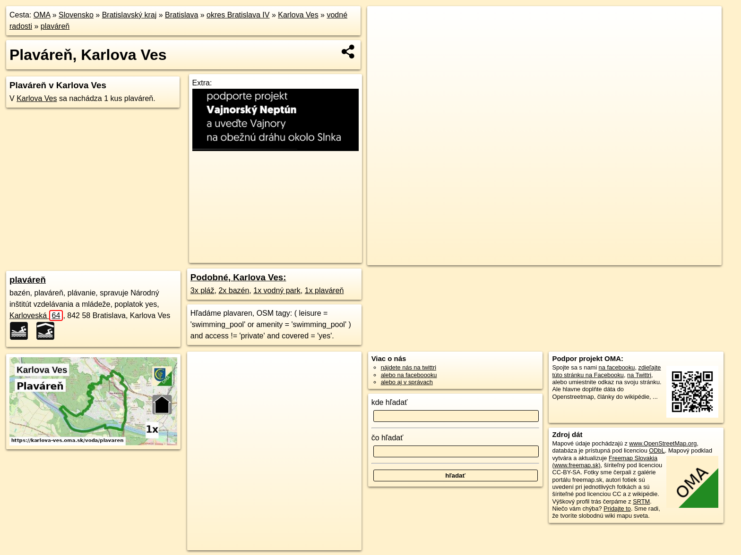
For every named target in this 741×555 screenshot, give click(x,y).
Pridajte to (617, 508)
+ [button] (383, 22)
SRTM (641, 501)
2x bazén (233, 290)
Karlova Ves (298, 15)
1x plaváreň (324, 290)
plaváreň (55, 26)
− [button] (383, 37)
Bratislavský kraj (129, 15)
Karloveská (36, 315)
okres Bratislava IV (238, 15)
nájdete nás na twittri (408, 367)
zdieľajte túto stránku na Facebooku (606, 371)
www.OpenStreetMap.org (663, 443)
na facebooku (617, 367)
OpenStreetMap (538, 258)
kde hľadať (389, 402)
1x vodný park (277, 290)
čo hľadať (387, 438)
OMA (42, 15)
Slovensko (76, 15)
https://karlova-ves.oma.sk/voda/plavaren (668, 258)
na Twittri (639, 374)
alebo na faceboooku (409, 374)
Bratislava (181, 15)
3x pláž (202, 290)
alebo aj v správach (407, 382)
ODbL (656, 450)
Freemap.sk (587, 258)
